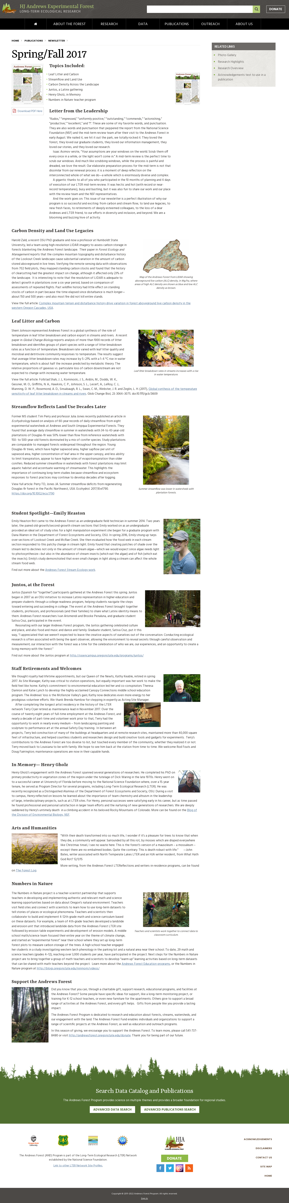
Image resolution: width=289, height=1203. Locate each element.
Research (109, 24)
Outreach (210, 24)
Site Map (266, 1167)
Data (143, 24)
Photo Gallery (227, 55)
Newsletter (56, 41)
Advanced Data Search (112, 1109)
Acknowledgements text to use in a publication (242, 77)
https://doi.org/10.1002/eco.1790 (33, 493)
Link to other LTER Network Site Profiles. (78, 1166)
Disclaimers (264, 1148)
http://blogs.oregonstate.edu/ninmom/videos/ (68, 968)
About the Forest (69, 24)
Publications (177, 24)
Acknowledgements (258, 1139)
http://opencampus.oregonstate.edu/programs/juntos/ (107, 655)
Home (29, 24)
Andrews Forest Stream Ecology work (70, 570)
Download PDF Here (30, 111)
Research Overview (230, 68)
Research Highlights (231, 61)
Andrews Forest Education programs (146, 963)
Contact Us (264, 1158)
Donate (275, 9)
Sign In (144, 1198)
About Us (244, 24)
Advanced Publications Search (170, 1109)
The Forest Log (26, 870)
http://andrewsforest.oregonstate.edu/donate (100, 1035)
